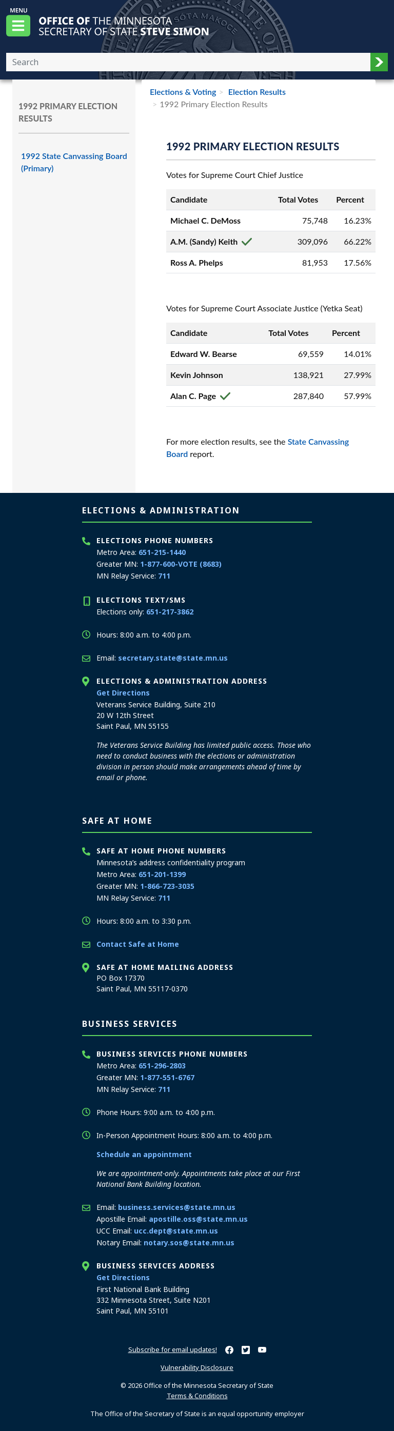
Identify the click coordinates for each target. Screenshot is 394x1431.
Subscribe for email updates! (172, 1349)
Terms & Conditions (197, 1395)
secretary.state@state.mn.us (173, 658)
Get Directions (123, 693)
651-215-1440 (162, 552)
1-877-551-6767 (167, 1077)
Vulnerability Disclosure (197, 1367)
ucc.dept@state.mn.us (176, 1231)
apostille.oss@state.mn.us (198, 1219)
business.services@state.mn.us (176, 1207)
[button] (379, 62)
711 (164, 576)
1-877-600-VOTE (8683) (181, 564)
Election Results (256, 91)
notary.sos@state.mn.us (189, 1242)
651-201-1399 (162, 874)
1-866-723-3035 (167, 886)
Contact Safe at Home (137, 944)
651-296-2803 (162, 1065)
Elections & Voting (183, 91)
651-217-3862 (169, 612)
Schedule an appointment (144, 1154)
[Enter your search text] (188, 62)
